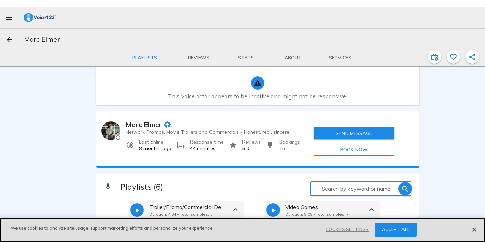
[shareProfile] (472, 57)
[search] (405, 188)
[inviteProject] (434, 57)
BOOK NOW (354, 150)
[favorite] (453, 57)
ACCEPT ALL (396, 229)
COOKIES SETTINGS (347, 229)
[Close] (474, 229)
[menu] (9, 17)
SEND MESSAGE (354, 133)
